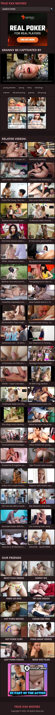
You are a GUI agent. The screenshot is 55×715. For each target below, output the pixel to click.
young (21, 87)
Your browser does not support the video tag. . (27, 69)
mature (6, 92)
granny (31, 92)
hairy (29, 87)
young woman (9, 87)
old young (41, 92)
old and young (19, 92)
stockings (39, 87)
